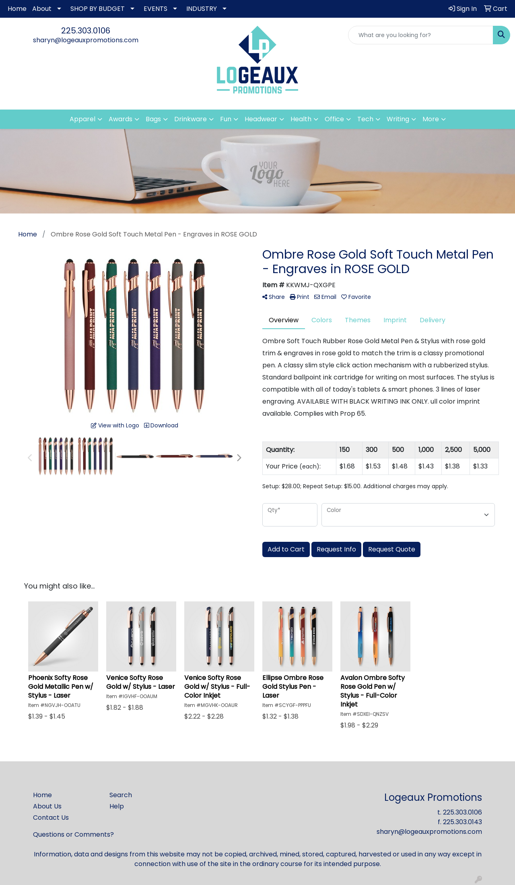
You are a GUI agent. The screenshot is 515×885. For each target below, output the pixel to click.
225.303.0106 (85, 30)
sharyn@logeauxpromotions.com (85, 40)
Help (116, 806)
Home (17, 8)
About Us (47, 806)
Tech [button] (365, 119)
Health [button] (300, 119)
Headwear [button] (261, 119)
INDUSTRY (201, 8)
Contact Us (51, 817)
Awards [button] (120, 119)
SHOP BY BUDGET (97, 8)
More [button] (430, 119)
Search (120, 795)
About (42, 8)
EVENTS (155, 8)
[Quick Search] (420, 35)
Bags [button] (153, 119)
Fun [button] (225, 119)
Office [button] (334, 119)
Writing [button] (398, 119)
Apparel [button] (82, 119)
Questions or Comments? (73, 834)
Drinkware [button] (190, 119)
